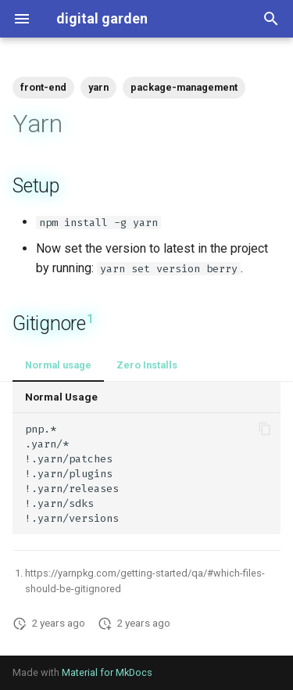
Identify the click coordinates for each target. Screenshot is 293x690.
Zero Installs (146, 365)
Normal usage (58, 365)
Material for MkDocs (107, 672)
